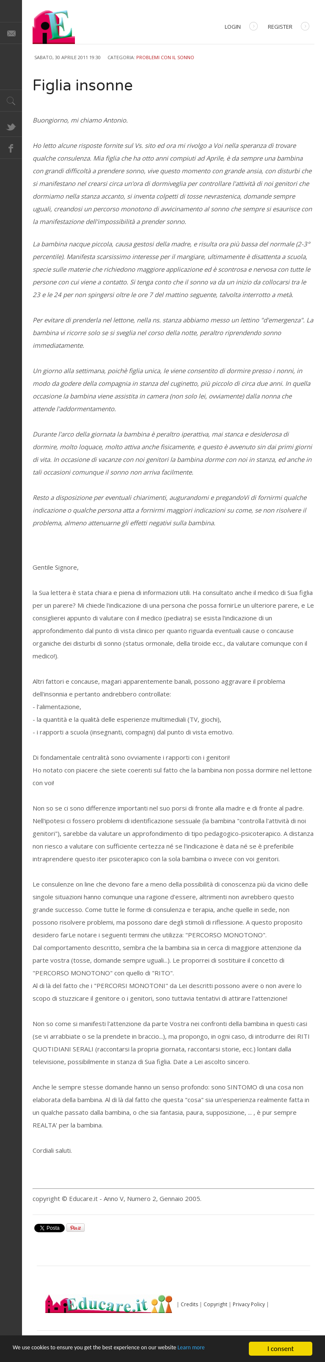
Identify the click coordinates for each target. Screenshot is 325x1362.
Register (288, 27)
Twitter (11, 126)
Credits (189, 1304)
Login (241, 27)
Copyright (215, 1304)
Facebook (11, 148)
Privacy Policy (249, 1304)
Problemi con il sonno (165, 57)
